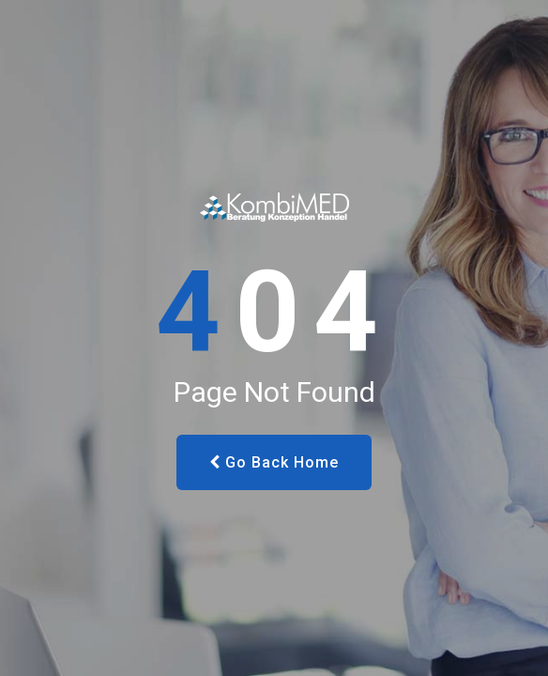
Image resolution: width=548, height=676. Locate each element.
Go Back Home (274, 462)
